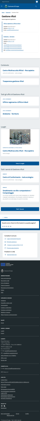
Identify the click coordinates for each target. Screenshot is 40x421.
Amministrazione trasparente (8, 391)
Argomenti (8, 12)
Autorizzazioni (4, 305)
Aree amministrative (6, 278)
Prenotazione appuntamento (8, 396)
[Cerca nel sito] (35, 6)
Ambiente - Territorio (9, 37)
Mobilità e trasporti (5, 312)
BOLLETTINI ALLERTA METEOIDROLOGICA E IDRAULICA (15, 382)
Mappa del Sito (10, 415)
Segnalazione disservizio (7, 395)
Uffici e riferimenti (7, 99)
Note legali (3, 387)
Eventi (2, 333)
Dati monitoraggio (5, 414)
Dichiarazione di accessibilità (8, 389)
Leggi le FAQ (4, 393)
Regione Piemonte (5, 1)
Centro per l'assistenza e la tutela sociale (12, 147)
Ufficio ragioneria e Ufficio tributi (12, 23)
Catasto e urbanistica (6, 307)
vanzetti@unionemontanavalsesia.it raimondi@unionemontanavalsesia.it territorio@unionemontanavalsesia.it (13, 46)
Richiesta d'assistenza (6, 398)
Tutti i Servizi (20, 209)
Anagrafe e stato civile (6, 303)
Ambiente (5, 174)
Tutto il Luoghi (20, 163)
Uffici (2, 292)
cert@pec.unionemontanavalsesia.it (15, 50)
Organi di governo (5, 285)
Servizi (17, 414)
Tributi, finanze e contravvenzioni (9, 315)
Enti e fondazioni (5, 283)
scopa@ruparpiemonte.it (13, 30)
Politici (2, 290)
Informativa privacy (5, 384)
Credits (27, 414)
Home (3, 12)
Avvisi (2, 323)
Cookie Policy (4, 380)
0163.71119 (11, 28)
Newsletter (3, 408)
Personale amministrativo (7, 288)
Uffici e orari (4, 358)
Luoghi (2, 331)
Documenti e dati (5, 281)
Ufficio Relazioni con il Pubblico (8, 355)
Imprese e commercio (6, 310)
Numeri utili (4, 360)
